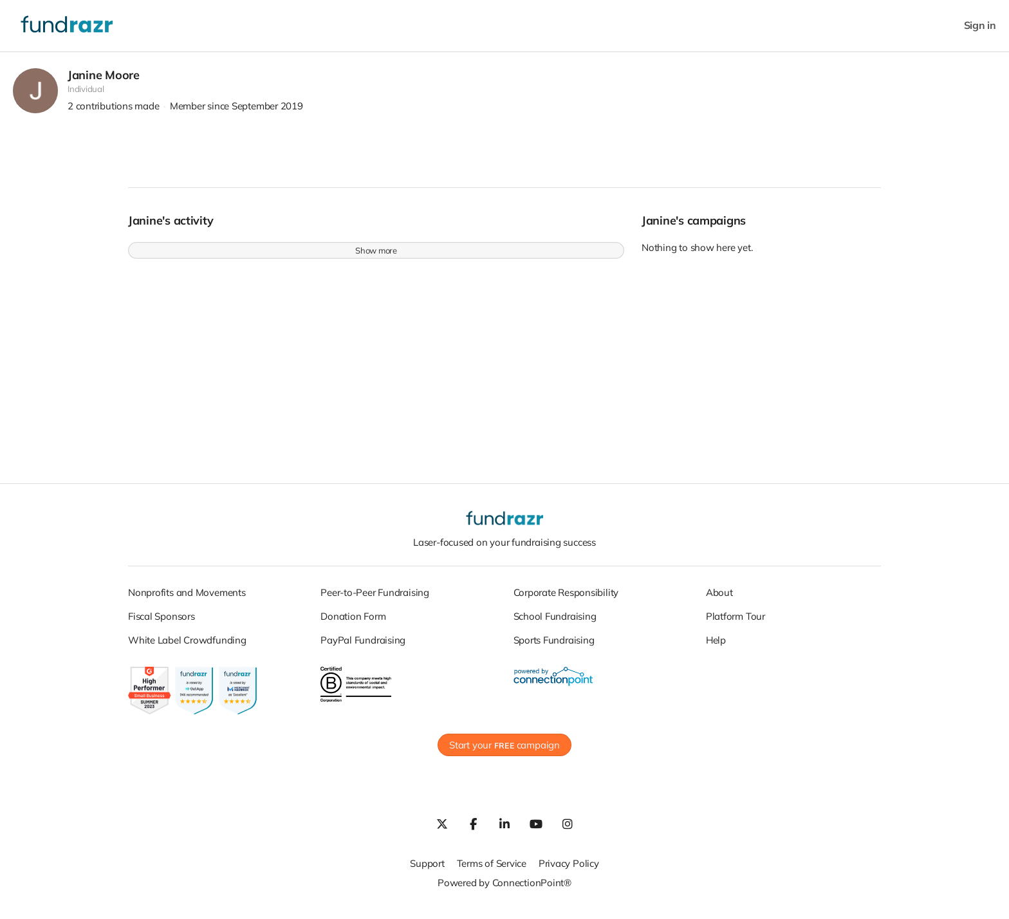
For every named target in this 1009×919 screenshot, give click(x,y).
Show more (376, 257)
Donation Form (352, 623)
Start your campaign (504, 752)
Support (427, 870)
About (719, 599)
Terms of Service (491, 870)
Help (716, 646)
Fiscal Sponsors (161, 623)
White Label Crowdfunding (187, 646)
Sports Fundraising (554, 646)
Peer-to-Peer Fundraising (374, 599)
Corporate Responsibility (566, 599)
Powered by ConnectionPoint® (504, 890)
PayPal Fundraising (362, 646)
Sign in (980, 25)
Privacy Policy (569, 870)
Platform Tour (735, 623)
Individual (86, 96)
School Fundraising (555, 623)
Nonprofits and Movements (187, 599)
